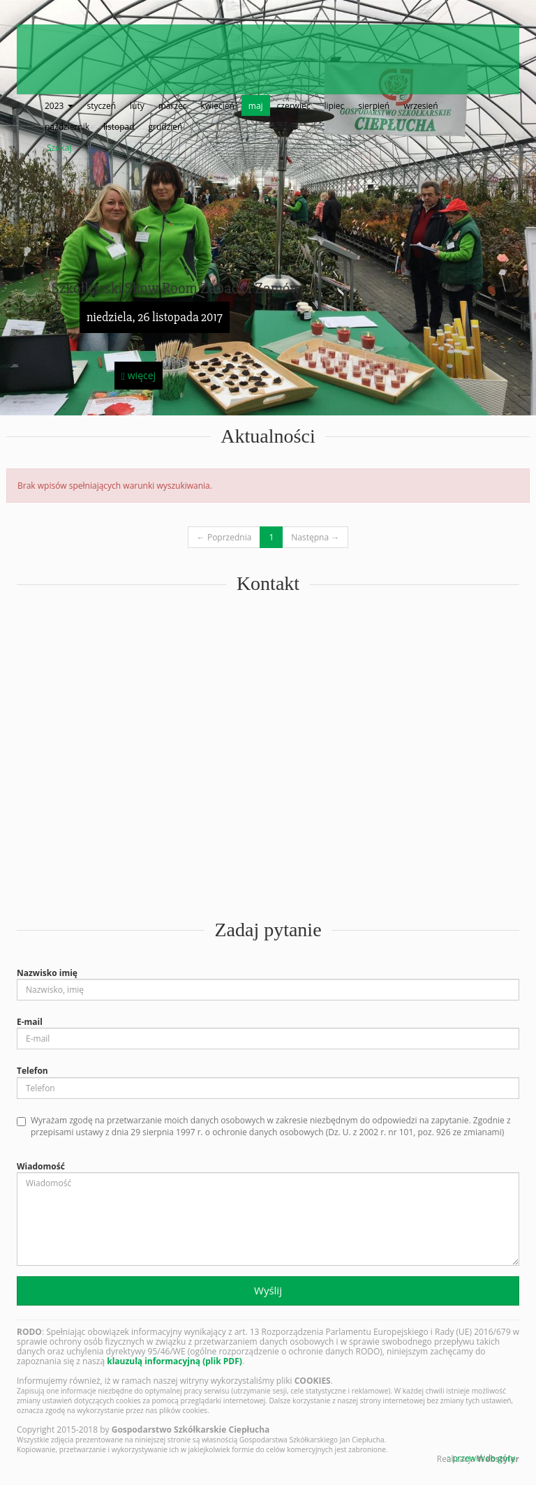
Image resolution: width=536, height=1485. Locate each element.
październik (67, 127)
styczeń (101, 106)
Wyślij (268, 1290)
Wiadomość (41, 1166)
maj (255, 106)
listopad (119, 127)
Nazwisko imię (47, 973)
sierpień (373, 106)
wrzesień (420, 106)
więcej (138, 375)
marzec (172, 106)
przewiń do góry (481, 1458)
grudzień (166, 127)
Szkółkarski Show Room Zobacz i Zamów (177, 288)
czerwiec (294, 106)
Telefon (32, 1071)
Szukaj (59, 148)
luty (137, 106)
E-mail (30, 1022)
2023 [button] (59, 106)
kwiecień (217, 106)
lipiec (334, 106)
